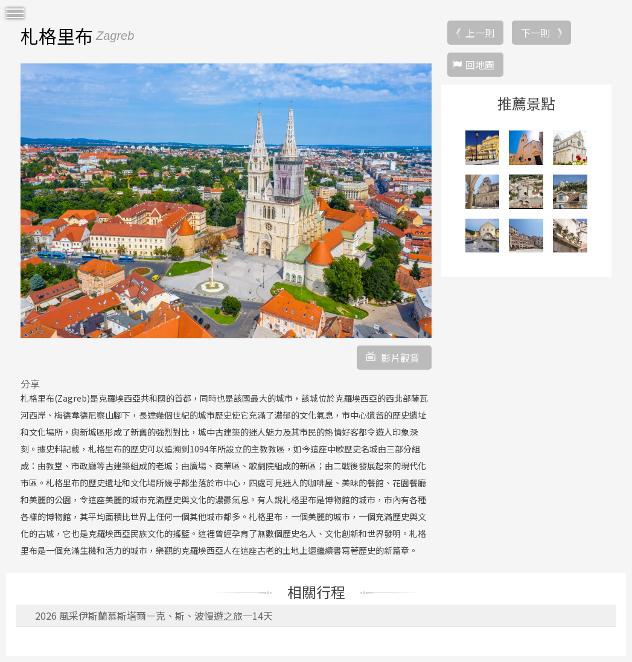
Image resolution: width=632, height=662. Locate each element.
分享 (30, 383)
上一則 (479, 33)
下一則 (535, 33)
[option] (226, 200)
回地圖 (479, 65)
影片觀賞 (400, 358)
